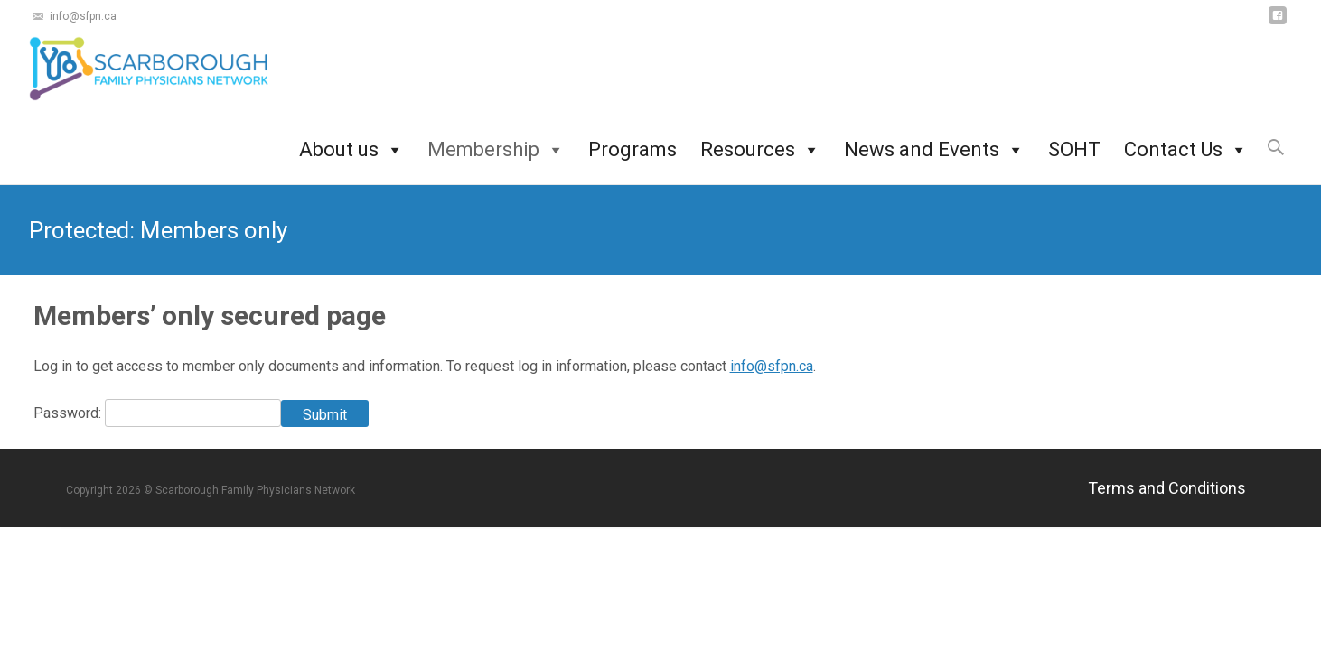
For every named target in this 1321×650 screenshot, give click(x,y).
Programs (632, 139)
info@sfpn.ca (771, 366)
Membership (496, 139)
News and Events (934, 139)
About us (351, 139)
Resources (760, 139)
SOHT (1074, 139)
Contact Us (1186, 139)
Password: (69, 413)
